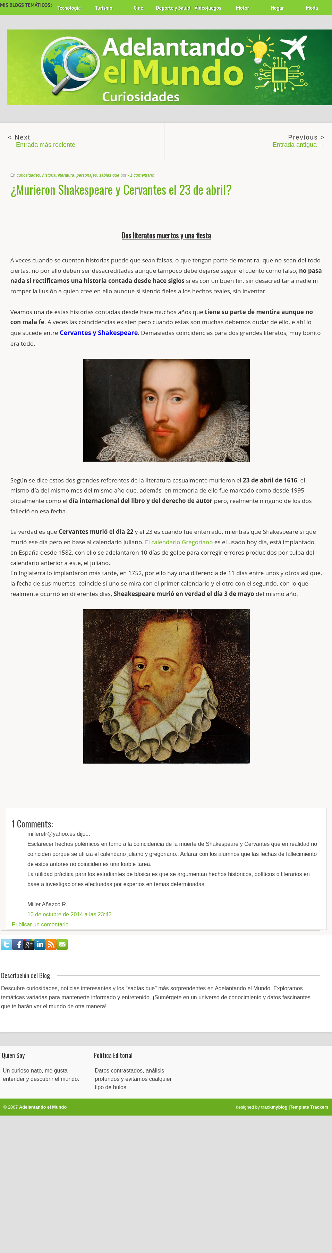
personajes (86, 175)
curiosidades (28, 175)
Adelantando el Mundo (43, 1107)
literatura (66, 175)
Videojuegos (208, 8)
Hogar (277, 8)
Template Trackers (309, 1107)
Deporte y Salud (173, 8)
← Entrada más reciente (41, 144)
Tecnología (68, 8)
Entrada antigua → (299, 144)
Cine (138, 8)
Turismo (103, 8)
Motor (242, 8)
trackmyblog (274, 1107)
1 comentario (142, 175)
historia (49, 175)
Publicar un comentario (40, 924)
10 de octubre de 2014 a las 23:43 (69, 914)
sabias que (109, 175)
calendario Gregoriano (182, 542)
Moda (312, 8)
